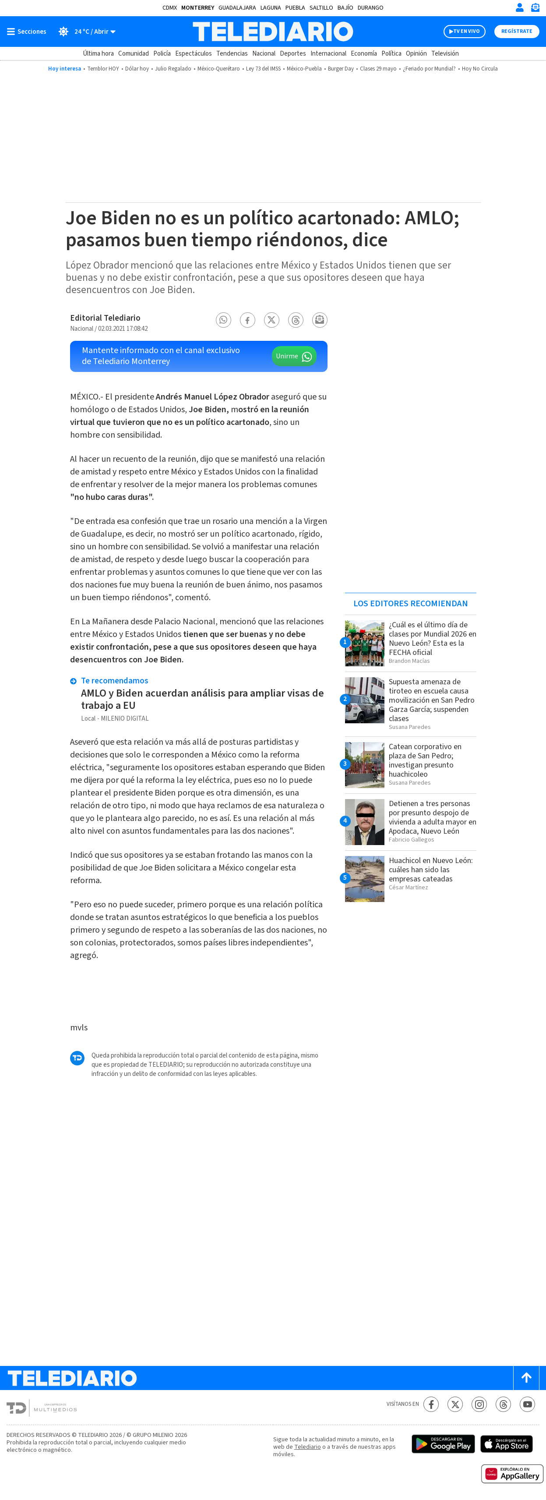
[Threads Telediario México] (503, 1404)
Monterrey (197, 8)
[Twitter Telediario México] (455, 1404)
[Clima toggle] (83, 31)
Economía (364, 53)
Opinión (416, 53)
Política (391, 53)
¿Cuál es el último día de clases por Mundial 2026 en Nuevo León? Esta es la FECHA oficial (432, 638)
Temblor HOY (103, 69)
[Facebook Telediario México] (431, 1404)
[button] (223, 320)
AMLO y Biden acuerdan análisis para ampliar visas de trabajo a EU (202, 699)
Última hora (98, 53)
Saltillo (321, 8)
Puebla (295, 8)
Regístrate (516, 31)
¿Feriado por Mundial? (429, 69)
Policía (162, 53)
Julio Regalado (173, 69)
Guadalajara (237, 8)
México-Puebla (304, 69)
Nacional (263, 53)
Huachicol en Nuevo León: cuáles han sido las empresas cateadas (431, 869)
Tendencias (232, 53)
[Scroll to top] (526, 1378)
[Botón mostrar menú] (28, 31)
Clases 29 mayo (378, 69)
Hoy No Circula (480, 69)
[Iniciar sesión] (519, 7)
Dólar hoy (137, 69)
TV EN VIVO (466, 31)
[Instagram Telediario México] (479, 1404)
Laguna (271, 8)
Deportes (293, 53)
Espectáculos (193, 53)
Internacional (328, 53)
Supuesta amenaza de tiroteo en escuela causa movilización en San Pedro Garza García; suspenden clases (432, 700)
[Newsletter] (535, 9)
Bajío (345, 8)
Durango (371, 8)
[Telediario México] (273, 31)
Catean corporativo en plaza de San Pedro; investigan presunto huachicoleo (425, 760)
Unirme (287, 356)
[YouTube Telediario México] (527, 1404)
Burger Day (341, 69)
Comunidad (133, 53)
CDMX (169, 8)
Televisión (445, 53)
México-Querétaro (218, 69)
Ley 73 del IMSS (263, 69)
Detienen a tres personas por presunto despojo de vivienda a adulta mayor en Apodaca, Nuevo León (432, 817)
